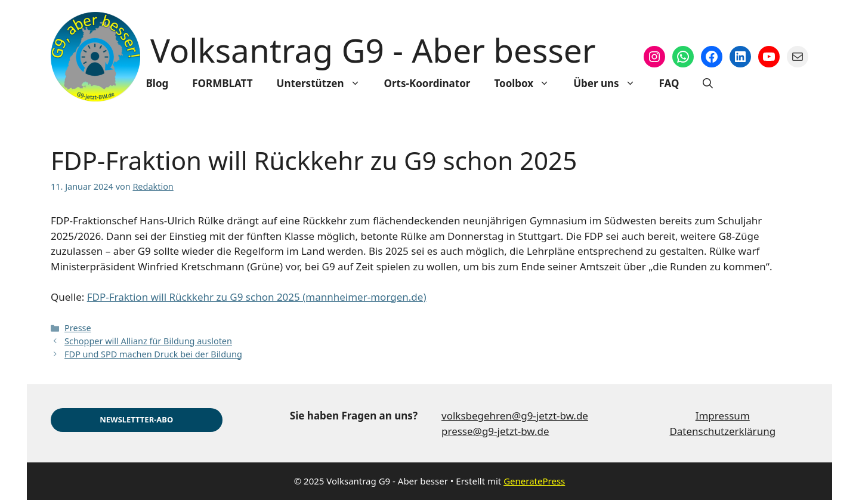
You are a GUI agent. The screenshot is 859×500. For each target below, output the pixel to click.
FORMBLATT (222, 83)
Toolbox (527, 83)
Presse (77, 328)
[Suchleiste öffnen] (708, 83)
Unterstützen (324, 83)
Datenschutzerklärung (722, 431)
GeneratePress (534, 481)
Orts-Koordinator (427, 83)
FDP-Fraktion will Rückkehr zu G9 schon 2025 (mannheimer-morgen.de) (257, 297)
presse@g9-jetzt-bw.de (495, 431)
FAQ (669, 83)
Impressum (723, 415)
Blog (157, 83)
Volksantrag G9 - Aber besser (372, 49)
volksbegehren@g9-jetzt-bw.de (514, 415)
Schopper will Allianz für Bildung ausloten (148, 341)
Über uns (610, 83)
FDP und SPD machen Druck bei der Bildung (153, 354)
